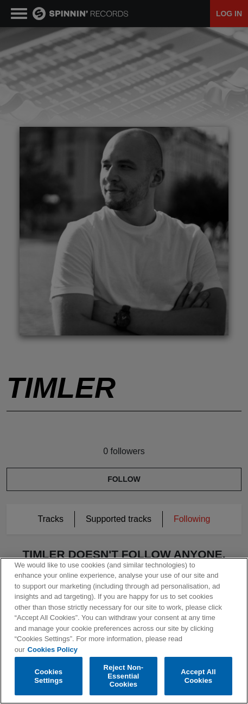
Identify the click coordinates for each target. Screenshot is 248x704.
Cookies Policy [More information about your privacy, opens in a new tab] (53, 649)
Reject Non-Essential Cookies (124, 675)
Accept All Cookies (198, 676)
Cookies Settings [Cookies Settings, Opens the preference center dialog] (48, 676)
